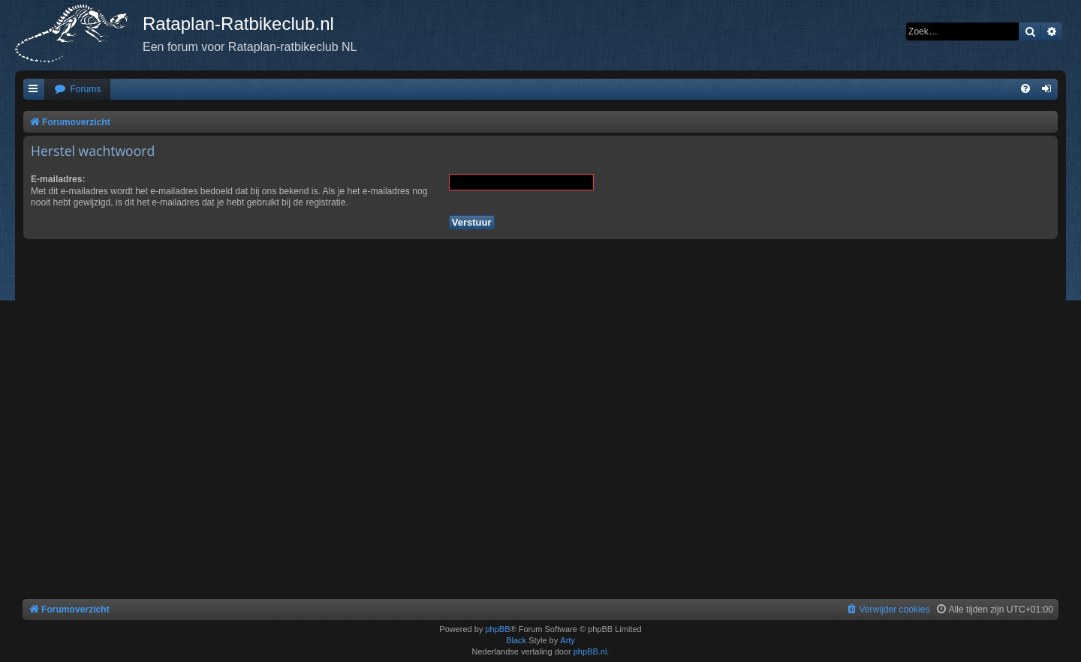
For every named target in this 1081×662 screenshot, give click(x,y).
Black (516, 640)
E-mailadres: (58, 179)
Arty (567, 640)
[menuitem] (77, 89)
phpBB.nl (590, 651)
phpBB (497, 629)
